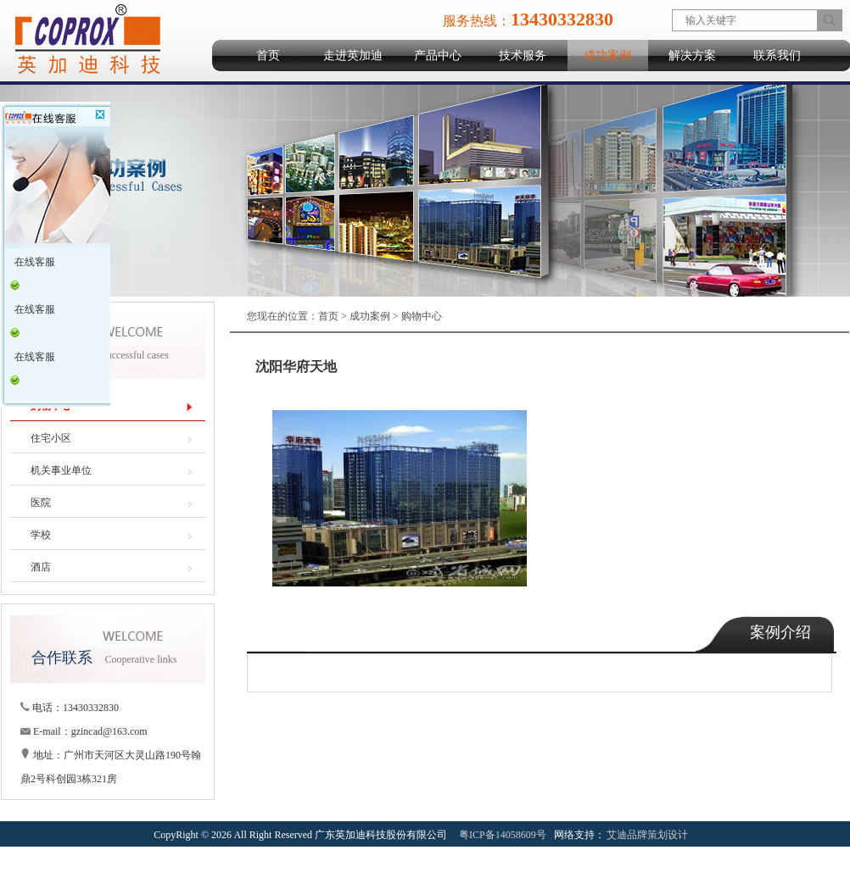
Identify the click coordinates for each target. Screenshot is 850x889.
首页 (268, 55)
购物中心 (421, 316)
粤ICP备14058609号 (502, 835)
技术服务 (522, 55)
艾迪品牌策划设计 (647, 835)
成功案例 (607, 55)
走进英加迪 (353, 55)
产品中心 (437, 55)
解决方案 (692, 55)
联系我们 (777, 55)
